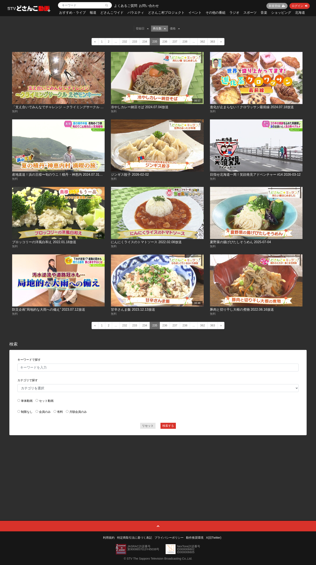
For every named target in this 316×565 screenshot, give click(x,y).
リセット (148, 425)
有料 (60, 411)
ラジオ (234, 12)
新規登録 (277, 5)
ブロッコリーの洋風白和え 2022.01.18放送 (44, 242)
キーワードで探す (29, 359)
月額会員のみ (78, 411)
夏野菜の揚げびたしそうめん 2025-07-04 (240, 242)
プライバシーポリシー (169, 537)
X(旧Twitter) (213, 537)
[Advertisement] (158, 468)
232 (124, 41)
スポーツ (250, 12)
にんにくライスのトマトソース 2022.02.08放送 (146, 242)
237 (174, 41)
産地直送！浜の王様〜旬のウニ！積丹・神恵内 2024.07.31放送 (59, 174)
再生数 (159, 28)
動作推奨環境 (194, 537)
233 (134, 41)
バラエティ (135, 12)
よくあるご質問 (125, 5)
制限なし (27, 411)
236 (164, 41)
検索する (168, 425)
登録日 (142, 28)
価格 (175, 28)
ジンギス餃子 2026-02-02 (130, 174)
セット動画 (46, 400)
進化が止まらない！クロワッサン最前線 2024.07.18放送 (252, 107)
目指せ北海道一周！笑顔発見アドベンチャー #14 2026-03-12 (255, 174)
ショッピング (281, 12)
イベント (195, 12)
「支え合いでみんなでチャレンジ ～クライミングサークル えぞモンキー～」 (69, 107)
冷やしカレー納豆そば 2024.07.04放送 (139, 107)
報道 (93, 12)
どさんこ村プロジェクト (166, 12)
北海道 (300, 12)
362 (202, 41)
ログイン (299, 5)
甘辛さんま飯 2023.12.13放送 (133, 309)
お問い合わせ (149, 5)
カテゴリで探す (27, 380)
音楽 (264, 12)
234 (144, 41)
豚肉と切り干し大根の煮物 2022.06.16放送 (242, 309)
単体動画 (27, 400)
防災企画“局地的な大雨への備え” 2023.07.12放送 (48, 309)
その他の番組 (215, 12)
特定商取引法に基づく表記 (134, 537)
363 (212, 41)
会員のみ (45, 411)
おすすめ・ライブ (72, 12)
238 (184, 41)
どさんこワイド (112, 12)
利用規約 (109, 537)
